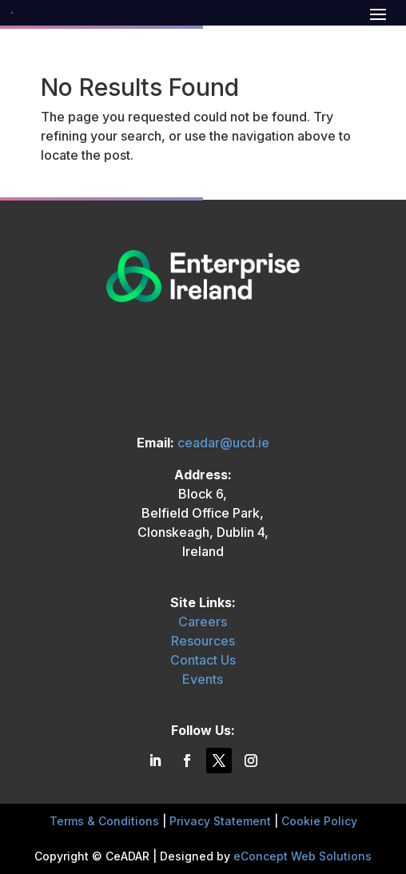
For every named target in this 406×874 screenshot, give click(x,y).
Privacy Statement (220, 821)
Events (202, 679)
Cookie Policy (319, 821)
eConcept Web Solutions (302, 856)
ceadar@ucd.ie (223, 443)
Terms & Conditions (104, 821)
